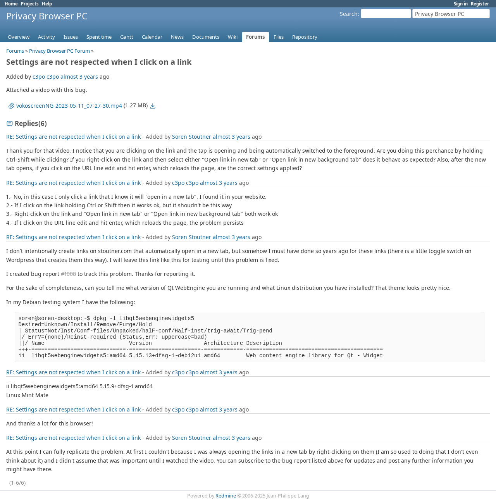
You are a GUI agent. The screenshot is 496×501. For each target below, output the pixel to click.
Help (47, 4)
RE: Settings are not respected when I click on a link (73, 136)
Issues (71, 36)
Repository (304, 36)
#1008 (68, 273)
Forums (255, 36)
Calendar (152, 36)
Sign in (461, 4)
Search (349, 13)
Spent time (99, 36)
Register (480, 4)
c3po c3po (46, 76)
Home (11, 4)
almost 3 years (79, 76)
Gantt (126, 36)
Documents (205, 36)
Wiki (233, 36)
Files (279, 36)
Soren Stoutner (191, 136)
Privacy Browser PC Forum (59, 50)
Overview (18, 36)
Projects (30, 4)
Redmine (225, 495)
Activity (46, 36)
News (177, 36)
